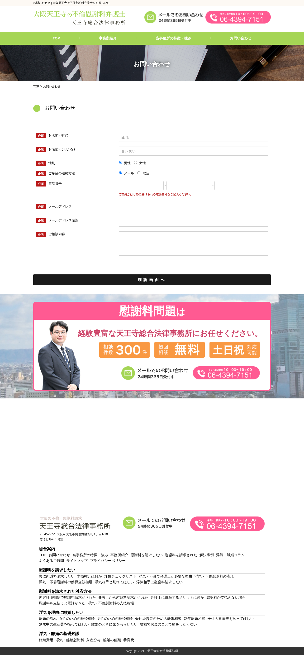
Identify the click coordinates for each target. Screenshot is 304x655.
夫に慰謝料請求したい (57, 576)
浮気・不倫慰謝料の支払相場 (111, 603)
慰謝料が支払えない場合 (226, 597)
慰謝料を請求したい (147, 555)
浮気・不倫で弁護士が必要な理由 (165, 576)
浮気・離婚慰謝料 (70, 640)
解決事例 (207, 555)
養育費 (128, 640)
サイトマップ (77, 561)
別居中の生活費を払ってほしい (64, 624)
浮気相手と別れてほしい (114, 582)
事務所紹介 (108, 38)
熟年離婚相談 (194, 619)
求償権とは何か (89, 576)
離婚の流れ (48, 619)
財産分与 (93, 640)
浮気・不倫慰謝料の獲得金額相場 (65, 582)
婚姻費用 (46, 640)
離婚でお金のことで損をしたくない (168, 624)
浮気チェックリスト (120, 576)
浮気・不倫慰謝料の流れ (214, 576)
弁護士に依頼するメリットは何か (177, 597)
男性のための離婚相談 (115, 619)
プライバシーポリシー (108, 561)
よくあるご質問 (51, 561)
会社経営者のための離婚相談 (158, 619)
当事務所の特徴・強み (173, 38)
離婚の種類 (112, 640)
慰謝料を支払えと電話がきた (62, 603)
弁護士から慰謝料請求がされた (123, 597)
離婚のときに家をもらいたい (114, 624)
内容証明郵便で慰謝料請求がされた (67, 597)
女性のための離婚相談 (77, 619)
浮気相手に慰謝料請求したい (159, 582)
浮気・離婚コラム (230, 555)
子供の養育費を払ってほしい (231, 619)
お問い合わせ (240, 38)
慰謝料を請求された (181, 555)
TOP (56, 38)
